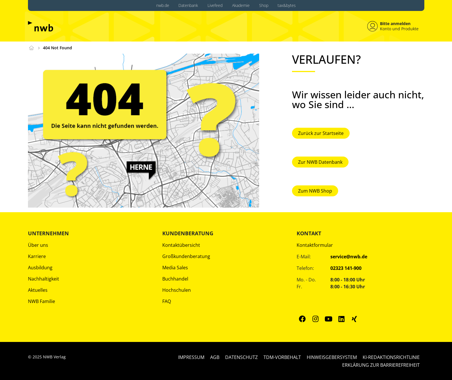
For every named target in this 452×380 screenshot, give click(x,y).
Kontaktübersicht (181, 245)
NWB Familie (41, 301)
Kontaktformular (315, 245)
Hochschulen (176, 290)
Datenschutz (241, 357)
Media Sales (175, 267)
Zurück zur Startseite (321, 133)
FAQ (166, 301)
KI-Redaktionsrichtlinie (391, 357)
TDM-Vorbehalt (282, 357)
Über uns (38, 245)
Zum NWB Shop (315, 190)
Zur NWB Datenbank (320, 162)
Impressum (191, 357)
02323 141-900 (345, 268)
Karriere (37, 256)
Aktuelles (38, 290)
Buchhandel (175, 278)
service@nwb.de (348, 256)
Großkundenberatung (186, 256)
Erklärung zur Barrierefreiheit (381, 364)
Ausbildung (40, 267)
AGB (214, 357)
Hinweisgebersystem (332, 357)
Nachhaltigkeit (43, 278)
